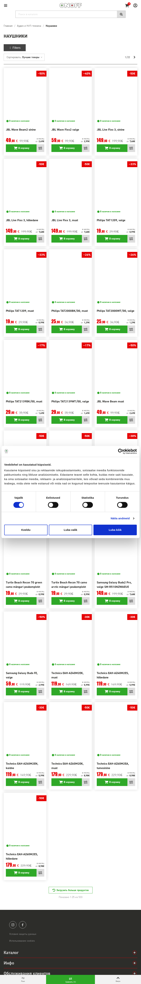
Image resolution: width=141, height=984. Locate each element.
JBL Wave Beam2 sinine (21, 130)
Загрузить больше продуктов (72, 890)
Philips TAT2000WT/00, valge (115, 311)
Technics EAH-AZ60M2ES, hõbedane (22, 856)
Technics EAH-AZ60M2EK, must (67, 766)
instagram (13, 924)
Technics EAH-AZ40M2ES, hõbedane (113, 675)
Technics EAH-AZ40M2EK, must (67, 675)
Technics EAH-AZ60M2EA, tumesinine (113, 766)
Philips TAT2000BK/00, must (69, 311)
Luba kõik (115, 529)
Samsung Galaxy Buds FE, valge (22, 675)
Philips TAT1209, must (20, 311)
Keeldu (25, 529)
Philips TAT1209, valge (111, 220)
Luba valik (70, 529)
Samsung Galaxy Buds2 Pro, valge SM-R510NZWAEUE (114, 584)
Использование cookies (22, 941)
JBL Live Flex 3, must (64, 220)
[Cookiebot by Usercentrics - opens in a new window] (121, 451)
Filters (15, 47)
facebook (22, 924)
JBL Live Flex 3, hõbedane (22, 220)
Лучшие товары (32, 57)
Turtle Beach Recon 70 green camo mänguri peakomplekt (24, 584)
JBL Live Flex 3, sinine (110, 130)
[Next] (134, 57)
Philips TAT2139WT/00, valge (70, 401)
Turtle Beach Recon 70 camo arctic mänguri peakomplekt (69, 584)
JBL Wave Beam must (110, 401)
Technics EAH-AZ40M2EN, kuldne (22, 766)
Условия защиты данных (22, 934)
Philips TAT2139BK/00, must (24, 401)
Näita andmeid (120, 518)
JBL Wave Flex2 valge (65, 130)
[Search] (70, 14)
